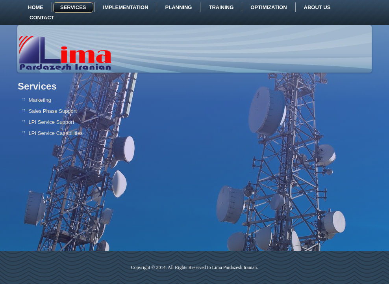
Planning (178, 7)
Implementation (125, 7)
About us (317, 7)
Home (35, 7)
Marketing (40, 100)
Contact (42, 18)
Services (73, 7)
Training (221, 7)
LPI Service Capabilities (56, 133)
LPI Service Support (51, 122)
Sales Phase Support (53, 111)
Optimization (268, 7)
